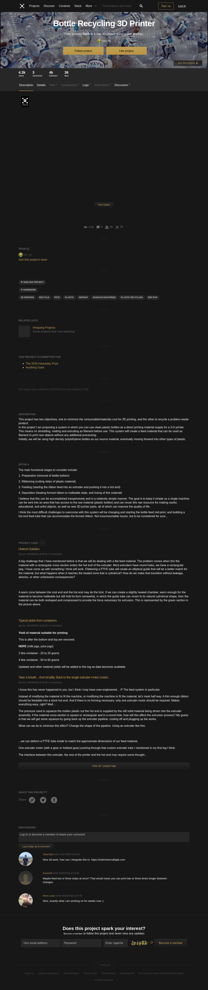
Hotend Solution (31, 549)
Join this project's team (33, 259)
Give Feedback (71, 974)
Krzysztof (47, 873)
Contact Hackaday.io (48, 974)
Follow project (83, 50)
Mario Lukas (49, 895)
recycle (44, 297)
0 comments (55, 554)
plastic (69, 297)
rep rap (152, 297)
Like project (126, 50)
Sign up (166, 5)
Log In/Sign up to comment (36, 846)
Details (41, 85)
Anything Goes (35, 367)
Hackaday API (127, 974)
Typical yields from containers (41, 620)
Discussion (122, 85)
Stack (77, 5)
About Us (29, 974)
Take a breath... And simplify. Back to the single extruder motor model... (73, 677)
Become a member (73, 934)
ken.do (104, 41)
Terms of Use (90, 974)
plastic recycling (132, 297)
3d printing (27, 297)
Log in (182, 5)
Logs (87, 85)
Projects (34, 5)
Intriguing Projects (44, 327)
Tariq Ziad (48, 854)
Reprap (83, 297)
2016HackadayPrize (104, 297)
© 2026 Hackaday (104, 981)
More (92, 6)
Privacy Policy (108, 974)
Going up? (104, 966)
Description (26, 85)
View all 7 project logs (104, 765)
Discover (49, 5)
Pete (57, 297)
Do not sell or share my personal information (161, 974)
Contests (64, 5)
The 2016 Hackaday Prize (25, 101)
